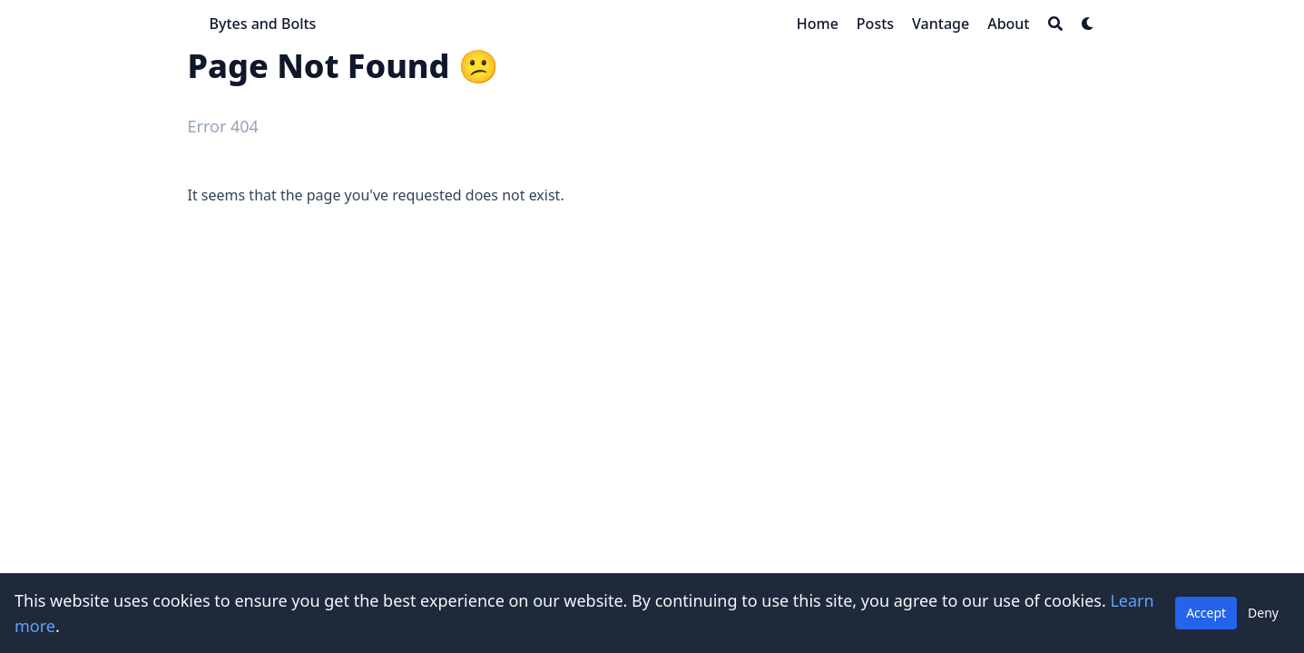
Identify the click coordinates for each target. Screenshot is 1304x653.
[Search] (1055, 23)
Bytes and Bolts (263, 24)
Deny (1263, 612)
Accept (1206, 612)
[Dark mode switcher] (1088, 23)
